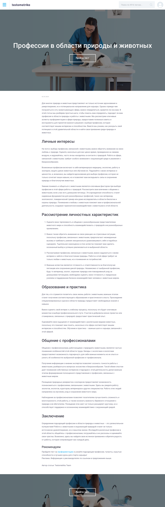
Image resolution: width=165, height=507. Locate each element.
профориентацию (65, 452)
